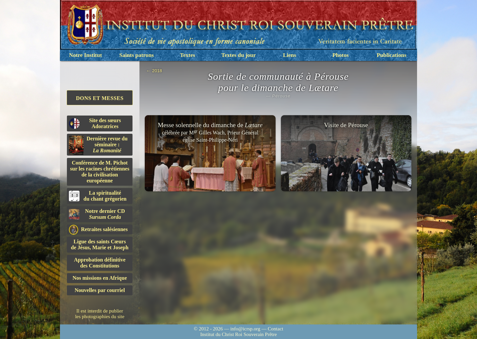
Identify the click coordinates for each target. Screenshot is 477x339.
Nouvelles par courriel (100, 290)
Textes (187, 55)
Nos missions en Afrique (100, 278)
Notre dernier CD (97, 214)
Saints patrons (136, 55)
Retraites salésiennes (98, 229)
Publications (391, 55)
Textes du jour (238, 55)
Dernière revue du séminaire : (98, 145)
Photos (340, 55)
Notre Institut (85, 55)
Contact (275, 328)
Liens (289, 55)
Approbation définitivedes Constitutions (100, 262)
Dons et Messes (100, 98)
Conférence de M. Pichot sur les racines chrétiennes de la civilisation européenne (100, 171)
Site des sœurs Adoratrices (95, 123)
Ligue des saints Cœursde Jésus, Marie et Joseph (100, 244)
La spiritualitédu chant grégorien (98, 196)
